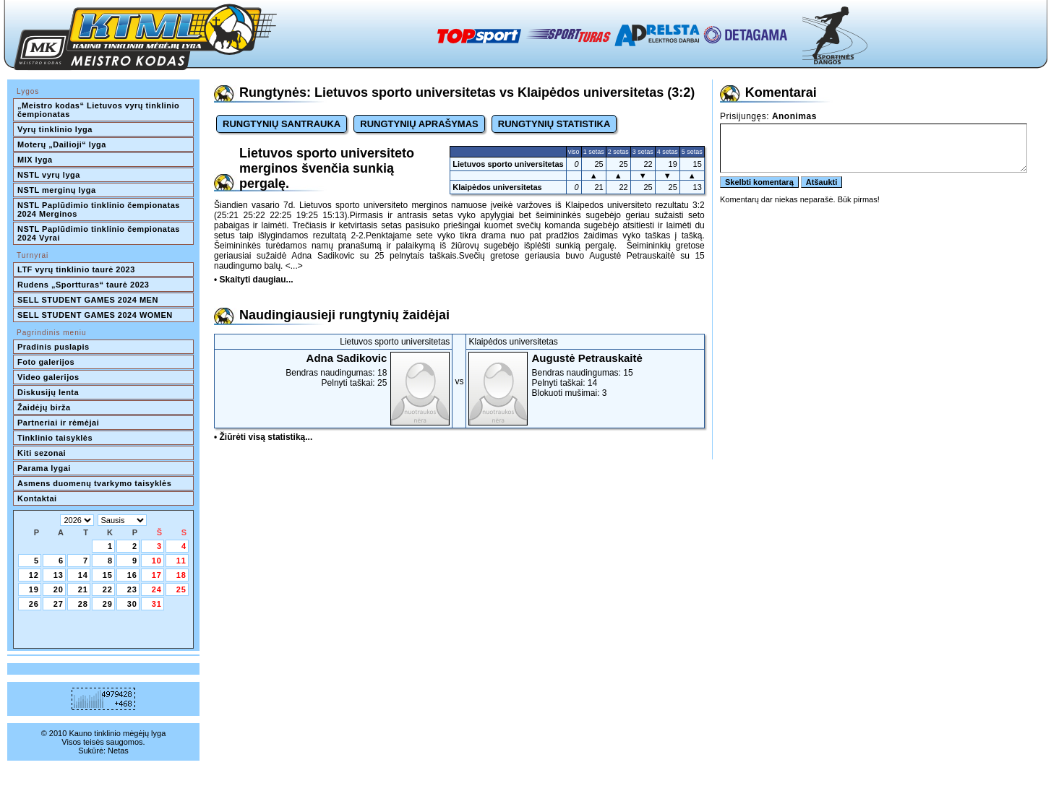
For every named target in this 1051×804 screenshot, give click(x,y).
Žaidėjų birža (44, 407)
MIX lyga (35, 159)
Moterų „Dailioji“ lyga (61, 144)
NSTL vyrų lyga (48, 174)
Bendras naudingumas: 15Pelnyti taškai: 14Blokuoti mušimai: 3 (584, 375)
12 (34, 575)
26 (34, 604)
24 (157, 589)
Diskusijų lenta (48, 392)
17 (157, 575)
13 (58, 575)
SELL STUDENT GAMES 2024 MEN (87, 299)
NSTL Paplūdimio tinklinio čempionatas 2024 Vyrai (99, 233)
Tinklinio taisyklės (55, 437)
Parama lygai (44, 468)
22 (108, 589)
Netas (118, 750)
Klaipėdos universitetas (497, 187)
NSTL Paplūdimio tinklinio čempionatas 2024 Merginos (99, 209)
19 (34, 589)
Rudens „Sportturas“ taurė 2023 (83, 284)
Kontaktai (37, 498)
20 (58, 589)
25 (181, 589)
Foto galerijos (45, 362)
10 (157, 560)
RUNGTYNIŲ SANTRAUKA (281, 123)
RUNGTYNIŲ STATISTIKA (554, 123)
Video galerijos (48, 377)
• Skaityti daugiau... (253, 280)
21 (83, 589)
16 (132, 575)
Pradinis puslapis (53, 346)
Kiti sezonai (41, 453)
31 (157, 604)
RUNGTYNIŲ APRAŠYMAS (419, 123)
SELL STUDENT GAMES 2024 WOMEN (95, 315)
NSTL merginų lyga (56, 190)
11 (181, 560)
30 (132, 604)
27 (58, 604)
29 (108, 604)
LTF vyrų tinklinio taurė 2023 (76, 269)
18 (181, 575)
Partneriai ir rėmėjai (58, 422)
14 (83, 575)
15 (108, 575)
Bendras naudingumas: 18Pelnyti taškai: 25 (333, 370)
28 (83, 604)
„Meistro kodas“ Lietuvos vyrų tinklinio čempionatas (99, 109)
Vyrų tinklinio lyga (55, 129)
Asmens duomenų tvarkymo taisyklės (94, 483)
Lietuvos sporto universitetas (507, 164)
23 (132, 589)
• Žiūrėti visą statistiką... (263, 437)
